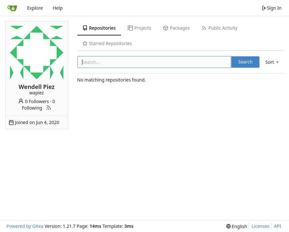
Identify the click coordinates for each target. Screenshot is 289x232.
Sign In (272, 8)
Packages (176, 28)
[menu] (272, 62)
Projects (139, 28)
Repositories (99, 28)
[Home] (12, 8)
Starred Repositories (107, 43)
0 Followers (33, 101)
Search (245, 62)
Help (58, 8)
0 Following (38, 104)
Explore (35, 8)
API (277, 226)
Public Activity (219, 28)
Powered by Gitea (24, 226)
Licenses (261, 226)
